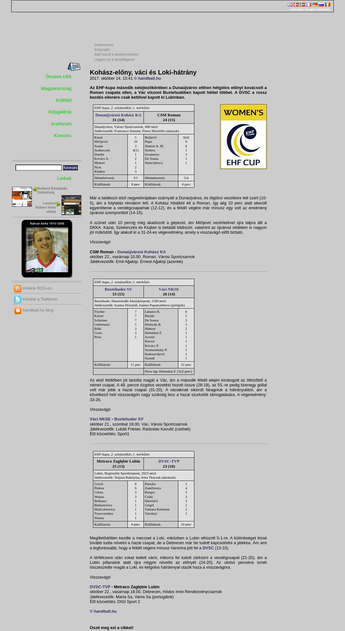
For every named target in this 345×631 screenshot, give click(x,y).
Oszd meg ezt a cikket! (112, 628)
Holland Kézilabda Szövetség (52, 190)
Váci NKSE (169, 289)
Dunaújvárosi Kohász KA (119, 115)
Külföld (63, 100)
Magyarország (56, 88)
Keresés (63, 135)
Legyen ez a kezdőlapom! (114, 59)
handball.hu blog (33, 310)
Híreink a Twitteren (36, 299)
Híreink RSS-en (33, 288)
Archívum (61, 123)
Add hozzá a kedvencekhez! (116, 54)
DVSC (208, 548)
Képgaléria (59, 111)
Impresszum (104, 45)
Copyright (101, 49)
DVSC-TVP (169, 461)
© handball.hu (147, 78)
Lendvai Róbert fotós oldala (45, 207)
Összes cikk (58, 76)
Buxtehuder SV (118, 289)
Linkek (64, 178)
